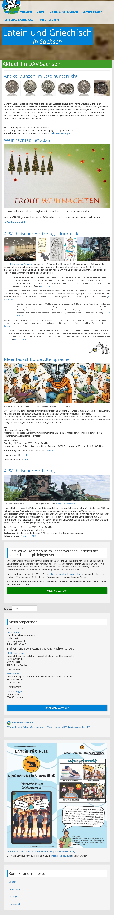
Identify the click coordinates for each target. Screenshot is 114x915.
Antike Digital (93, 18)
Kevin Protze (13, 673)
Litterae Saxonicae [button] (20, 25)
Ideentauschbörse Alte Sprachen (38, 359)
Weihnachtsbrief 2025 (27, 140)
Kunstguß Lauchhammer (65, 504)
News (40, 18)
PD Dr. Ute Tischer (16, 653)
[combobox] (24, 608)
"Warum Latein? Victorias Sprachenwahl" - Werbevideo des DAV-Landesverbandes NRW (48, 726)
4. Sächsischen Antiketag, (22, 264)
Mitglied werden (57, 590)
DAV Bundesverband (22, 722)
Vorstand (13, 881)
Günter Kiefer (13, 632)
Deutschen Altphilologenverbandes (67, 574)
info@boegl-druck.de (61, 855)
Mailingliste (14, 896)
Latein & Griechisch (63, 18)
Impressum (14, 889)
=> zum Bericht (46, 286)
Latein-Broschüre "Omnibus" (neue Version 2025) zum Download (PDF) (41, 851)
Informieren (49, 25)
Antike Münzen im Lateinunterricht (41, 76)
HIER (50, 450)
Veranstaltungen (18, 18)
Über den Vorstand (57, 708)
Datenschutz (15, 903)
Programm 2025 (29, 536)
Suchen (8, 609)
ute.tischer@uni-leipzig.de (58, 133)
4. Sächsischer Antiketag (29, 471)
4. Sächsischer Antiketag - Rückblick (41, 233)
